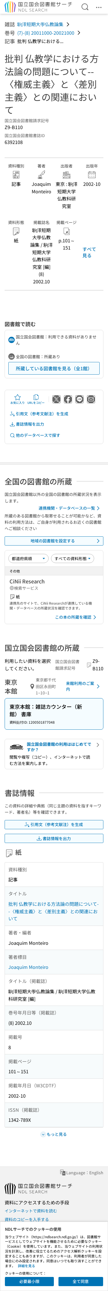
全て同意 (81, 1281)
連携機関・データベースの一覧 (70, 508)
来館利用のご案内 (84, 686)
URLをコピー (36, 399)
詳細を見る (26, 1265)
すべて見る (89, 252)
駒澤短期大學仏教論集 (40, 24)
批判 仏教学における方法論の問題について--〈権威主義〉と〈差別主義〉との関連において (53, 911)
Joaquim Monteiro (28, 966)
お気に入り (17, 399)
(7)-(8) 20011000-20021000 (45, 32)
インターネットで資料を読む (31, 1211)
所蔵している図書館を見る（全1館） (54, 368)
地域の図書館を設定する (66, 541)
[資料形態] (72, 558)
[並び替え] (28, 558)
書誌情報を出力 (27, 424)
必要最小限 (29, 1281)
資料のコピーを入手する (27, 1219)
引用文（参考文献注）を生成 (39, 414)
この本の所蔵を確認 (76, 617)
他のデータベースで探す (35, 435)
